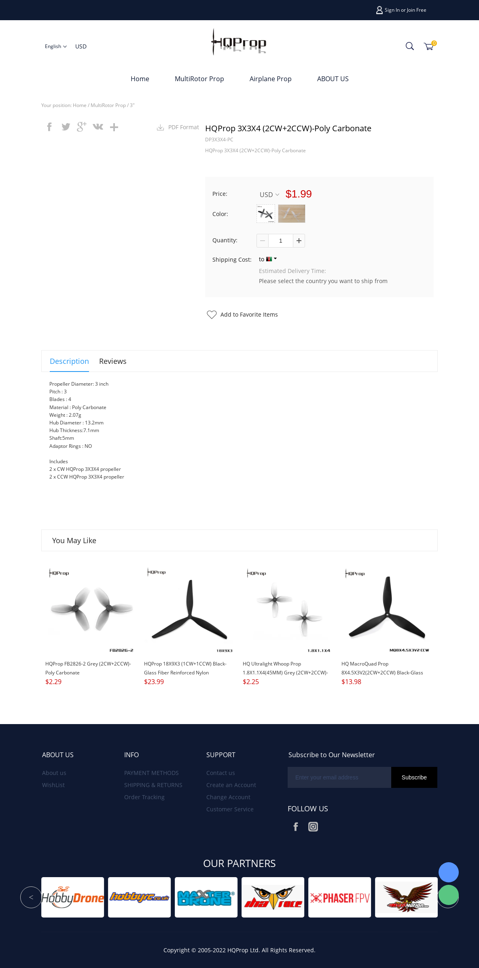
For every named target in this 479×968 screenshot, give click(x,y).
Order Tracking (144, 797)
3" (132, 105)
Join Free (416, 9)
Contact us (220, 773)
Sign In (392, 9)
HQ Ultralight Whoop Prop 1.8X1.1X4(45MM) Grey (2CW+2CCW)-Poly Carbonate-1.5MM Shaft (285, 672)
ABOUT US (333, 78)
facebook (49, 127)
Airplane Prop (271, 78)
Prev (31, 897)
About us (54, 773)
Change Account (228, 797)
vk (98, 127)
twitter (65, 127)
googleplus (82, 127)
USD (269, 194)
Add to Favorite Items (249, 314)
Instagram (313, 827)
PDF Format (183, 127)
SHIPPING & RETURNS (153, 785)
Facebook (296, 827)
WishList (53, 785)
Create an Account (231, 785)
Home (140, 78)
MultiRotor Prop (199, 78)
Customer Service (230, 809)
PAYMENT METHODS (151, 773)
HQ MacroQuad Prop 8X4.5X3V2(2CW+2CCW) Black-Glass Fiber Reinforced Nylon (382, 672)
